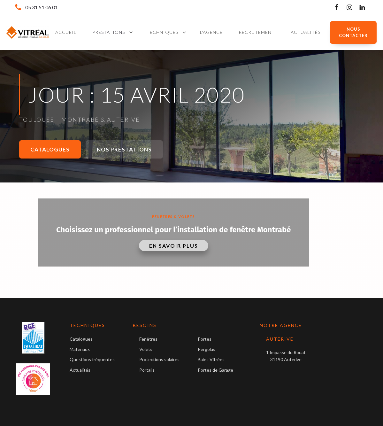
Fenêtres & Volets (173, 216)
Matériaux (80, 349)
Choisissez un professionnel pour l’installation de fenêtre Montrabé (173, 229)
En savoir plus (173, 246)
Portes (204, 339)
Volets (145, 349)
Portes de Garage (215, 370)
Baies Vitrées (211, 359)
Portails (147, 370)
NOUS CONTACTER (353, 32)
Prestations (108, 32)
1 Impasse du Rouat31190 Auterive (286, 356)
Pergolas (206, 349)
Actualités (80, 370)
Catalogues (50, 149)
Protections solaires (159, 359)
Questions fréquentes (92, 359)
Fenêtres (148, 339)
